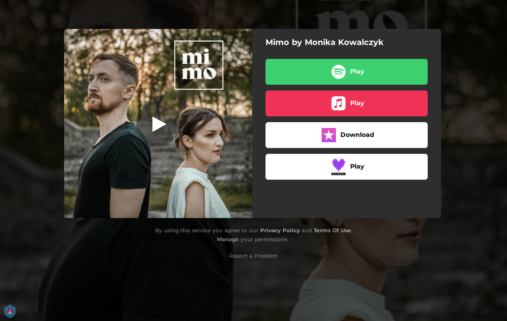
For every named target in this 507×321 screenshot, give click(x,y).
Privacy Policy (280, 230)
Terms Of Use (332, 230)
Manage (228, 239)
